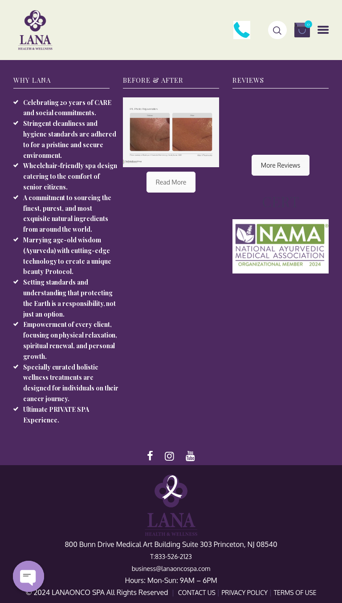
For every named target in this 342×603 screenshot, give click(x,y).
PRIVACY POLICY (245, 592)
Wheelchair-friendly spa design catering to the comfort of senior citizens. (70, 176)
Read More (171, 182)
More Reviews (280, 165)
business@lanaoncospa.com (171, 568)
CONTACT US (197, 592)
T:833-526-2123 (171, 556)
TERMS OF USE (295, 592)
